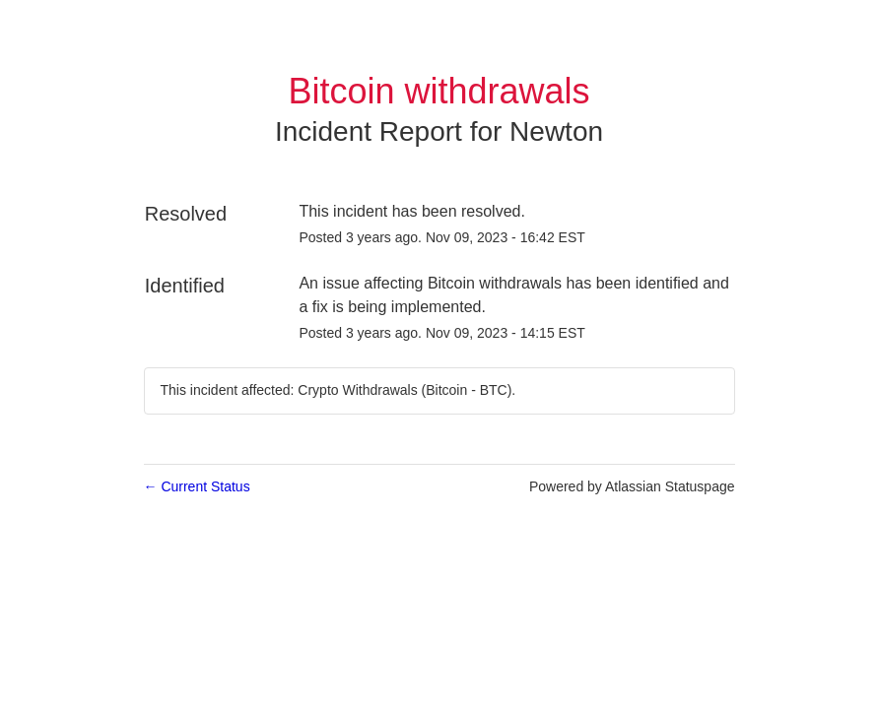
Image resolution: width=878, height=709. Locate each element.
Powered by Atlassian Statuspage (632, 486)
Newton (556, 131)
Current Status (197, 486)
